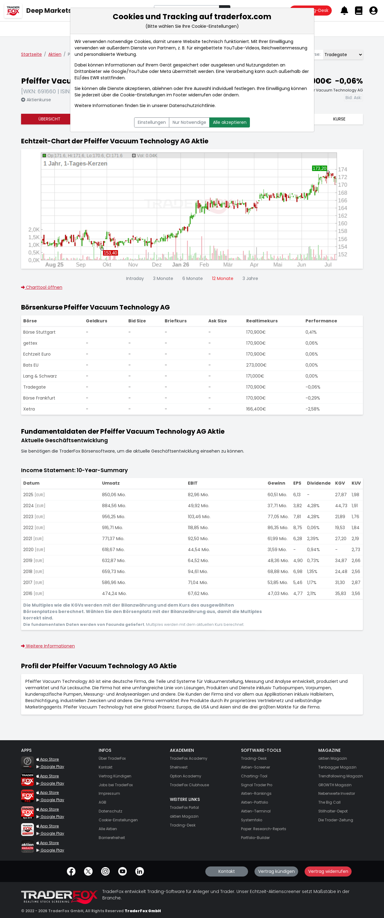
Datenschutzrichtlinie (192, 105)
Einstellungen (152, 122)
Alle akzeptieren (230, 122)
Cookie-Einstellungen (142, 95)
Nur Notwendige (189, 122)
